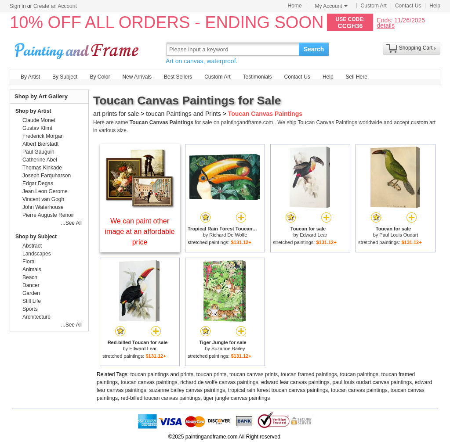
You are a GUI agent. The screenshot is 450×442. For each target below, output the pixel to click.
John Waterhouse (43, 207)
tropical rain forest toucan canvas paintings (278, 390)
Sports (30, 309)
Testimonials (257, 77)
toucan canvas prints (253, 374)
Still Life (31, 301)
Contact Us (408, 6)
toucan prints (211, 374)
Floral (29, 262)
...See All (71, 223)
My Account (331, 6)
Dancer (31, 285)
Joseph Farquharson (46, 175)
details (385, 25)
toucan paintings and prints (162, 374)
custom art (423, 122)
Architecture (36, 317)
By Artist (30, 77)
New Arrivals (137, 77)
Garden (31, 293)
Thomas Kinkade (42, 168)
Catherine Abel (39, 160)
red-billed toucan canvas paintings (160, 398)
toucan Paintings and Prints (183, 113)
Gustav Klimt (37, 128)
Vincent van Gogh (43, 199)
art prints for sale (116, 113)
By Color (100, 77)
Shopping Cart (416, 48)
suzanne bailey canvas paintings (187, 390)
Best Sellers (178, 77)
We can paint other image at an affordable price (140, 231)
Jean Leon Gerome (45, 191)
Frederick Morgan (43, 136)
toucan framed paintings (309, 374)
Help (434, 6)
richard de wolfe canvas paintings (219, 382)
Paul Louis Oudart (398, 234)
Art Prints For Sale (78, 49)
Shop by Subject (36, 237)
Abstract (32, 246)
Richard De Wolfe (228, 234)
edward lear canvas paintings (295, 382)
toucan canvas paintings (149, 382)
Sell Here (356, 77)
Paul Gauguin (38, 152)
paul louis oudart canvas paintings (372, 382)
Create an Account (55, 6)
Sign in (18, 6)
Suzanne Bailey (228, 348)
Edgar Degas (37, 183)
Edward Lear (313, 234)
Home (295, 6)
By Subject (64, 77)
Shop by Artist (33, 111)
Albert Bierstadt (40, 144)
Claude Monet (38, 120)
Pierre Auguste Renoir (48, 215)
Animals (31, 269)
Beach (29, 277)
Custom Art (374, 6)
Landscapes (36, 254)
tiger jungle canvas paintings (236, 398)
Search (314, 49)
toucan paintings (359, 374)
